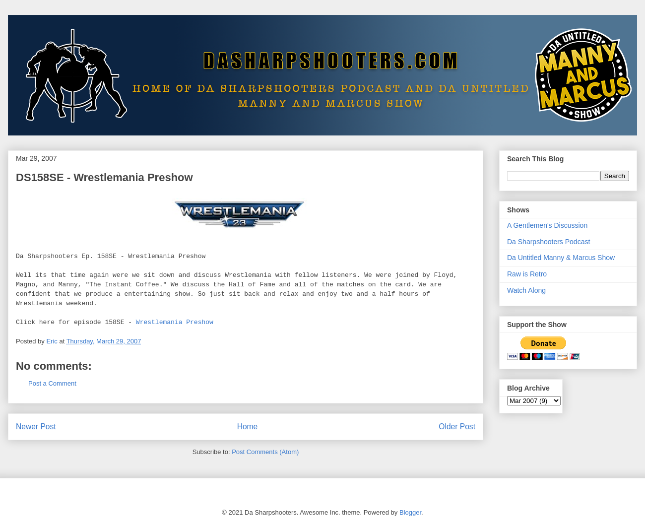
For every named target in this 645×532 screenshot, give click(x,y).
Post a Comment (52, 383)
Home (247, 426)
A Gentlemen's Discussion (547, 225)
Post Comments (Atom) (265, 452)
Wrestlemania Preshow (174, 322)
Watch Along (526, 290)
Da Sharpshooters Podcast (548, 242)
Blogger (410, 512)
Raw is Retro (527, 274)
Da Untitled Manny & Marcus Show (561, 258)
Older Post (457, 426)
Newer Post (36, 426)
